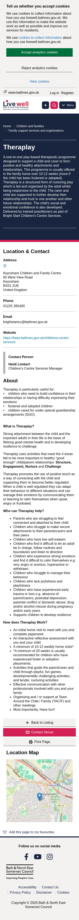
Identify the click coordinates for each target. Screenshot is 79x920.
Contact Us (50, 887)
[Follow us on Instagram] (50, 858)
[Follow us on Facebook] (26, 858)
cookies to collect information (40, 37)
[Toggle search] (54, 105)
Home (7, 126)
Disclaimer (44, 892)
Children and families (30, 126)
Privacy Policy (20, 892)
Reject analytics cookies (39, 68)
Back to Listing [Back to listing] (39, 723)
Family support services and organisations (36, 130)
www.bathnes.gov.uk (21, 91)
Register (67, 93)
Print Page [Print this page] (39, 742)
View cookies (39, 81)
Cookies (63, 892)
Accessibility (27, 887)
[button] (39, 797)
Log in (54, 93)
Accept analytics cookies (39, 52)
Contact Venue (39, 732)
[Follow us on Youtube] (38, 858)
